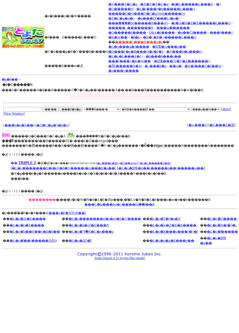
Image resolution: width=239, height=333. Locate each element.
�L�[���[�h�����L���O (165, 9)
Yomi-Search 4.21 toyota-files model (119, 258)
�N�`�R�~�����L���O (169, 37)
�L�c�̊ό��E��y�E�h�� (35, 231)
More (226, 109)
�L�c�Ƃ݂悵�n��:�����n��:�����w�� (161, 168)
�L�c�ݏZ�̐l (80, 240)
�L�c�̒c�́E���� (27, 225)
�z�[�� (10, 79)
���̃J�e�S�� (18, 125)
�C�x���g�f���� (128, 46)
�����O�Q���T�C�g (132, 13)
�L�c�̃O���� (222, 219)
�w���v (197, 125)
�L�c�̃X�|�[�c (222, 225)
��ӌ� (175, 66)
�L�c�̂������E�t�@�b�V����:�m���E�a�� (63, 168)
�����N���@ (150, 23)
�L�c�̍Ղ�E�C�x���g (91, 231)
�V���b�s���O (184, 51)
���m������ (173, 28)
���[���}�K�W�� (129, 61)
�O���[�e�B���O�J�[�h (135, 51)
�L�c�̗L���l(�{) (125, 56)
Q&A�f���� (162, 32)
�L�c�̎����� (222, 231)
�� (14, 163)
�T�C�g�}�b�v (52, 125)
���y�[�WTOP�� (67, 213)
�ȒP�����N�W (125, 66)
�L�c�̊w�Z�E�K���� (173, 225)
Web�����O (171, 13)
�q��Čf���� (192, 32)
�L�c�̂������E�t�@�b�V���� (105, 219)
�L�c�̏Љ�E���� (28, 219)
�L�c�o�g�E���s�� (172, 240)
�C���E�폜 (221, 125)
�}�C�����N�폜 (155, 163)
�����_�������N (131, 28)
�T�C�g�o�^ (121, 18)
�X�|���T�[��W (202, 66)
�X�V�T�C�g (154, 4)
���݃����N (120, 23)
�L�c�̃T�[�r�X (165, 219)
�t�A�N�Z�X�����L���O (201, 23)
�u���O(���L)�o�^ (159, 18)
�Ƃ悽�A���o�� (169, 46)
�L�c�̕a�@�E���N (89, 225)
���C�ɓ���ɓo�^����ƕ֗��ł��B (119, 204)
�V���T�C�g (122, 4)
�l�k (135, 37)
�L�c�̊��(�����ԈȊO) (33, 240)
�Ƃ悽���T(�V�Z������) (181, 61)
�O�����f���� (127, 32)
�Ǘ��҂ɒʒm (128, 163)
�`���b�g (155, 66)
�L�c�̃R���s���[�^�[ (174, 231)
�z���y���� (123, 71)
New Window (13, 113)
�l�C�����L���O (192, 4)
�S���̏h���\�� (163, 56)
